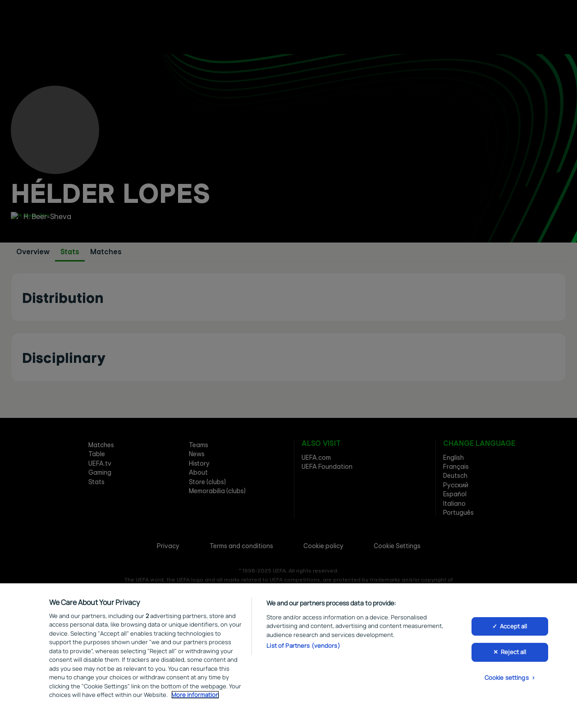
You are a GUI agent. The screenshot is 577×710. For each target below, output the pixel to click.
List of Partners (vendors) (303, 647)
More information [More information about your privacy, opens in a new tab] (195, 696)
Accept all (513, 627)
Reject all (513, 654)
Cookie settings (507, 679)
